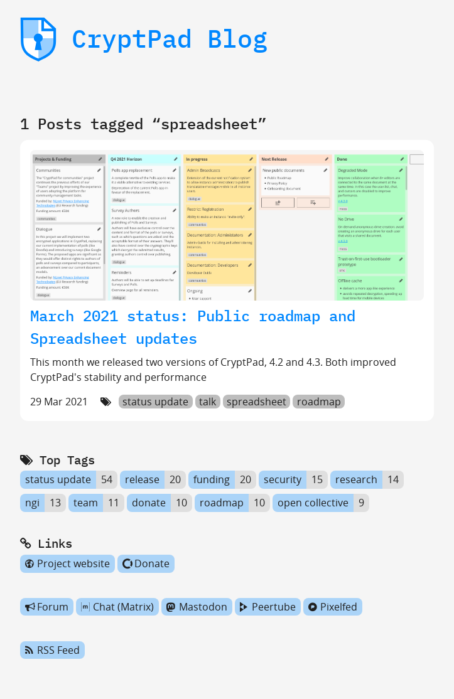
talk (207, 401)
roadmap (319, 401)
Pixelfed (332, 607)
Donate (146, 563)
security (282, 480)
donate (149, 503)
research (356, 480)
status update (155, 401)
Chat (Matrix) (117, 607)
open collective (313, 503)
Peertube (268, 607)
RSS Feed (52, 650)
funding (211, 480)
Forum (46, 607)
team (85, 503)
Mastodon (196, 607)
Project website (67, 563)
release (142, 480)
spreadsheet (256, 401)
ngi (32, 503)
